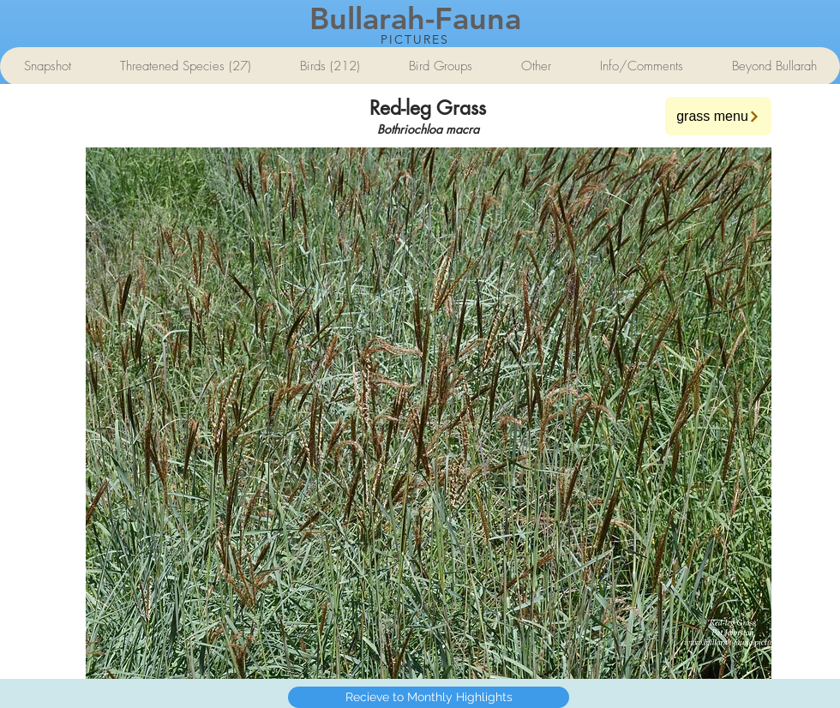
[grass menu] (718, 116)
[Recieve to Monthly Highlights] (428, 697)
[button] (428, 413)
